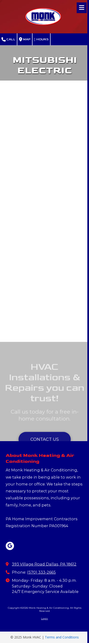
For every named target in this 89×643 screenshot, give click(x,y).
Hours (41, 39)
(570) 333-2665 (41, 572)
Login (44, 618)
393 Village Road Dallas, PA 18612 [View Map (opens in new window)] (44, 564)
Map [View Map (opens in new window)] (25, 39)
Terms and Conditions (62, 637)
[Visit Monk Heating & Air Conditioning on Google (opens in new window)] (10, 546)
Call (8, 39)
